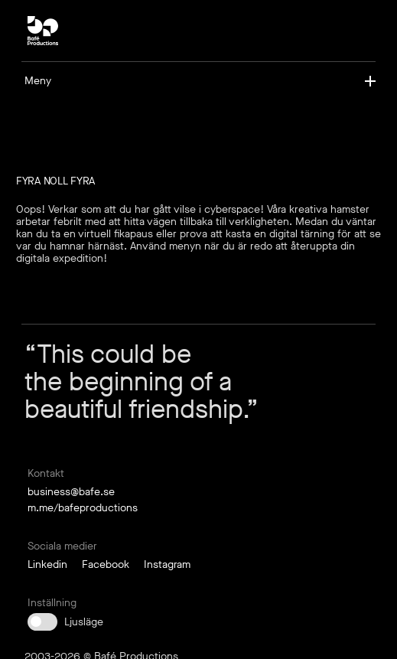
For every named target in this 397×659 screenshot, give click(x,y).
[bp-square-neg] (43, 30)
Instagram (167, 564)
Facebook (105, 564)
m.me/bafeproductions (83, 508)
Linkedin (47, 564)
